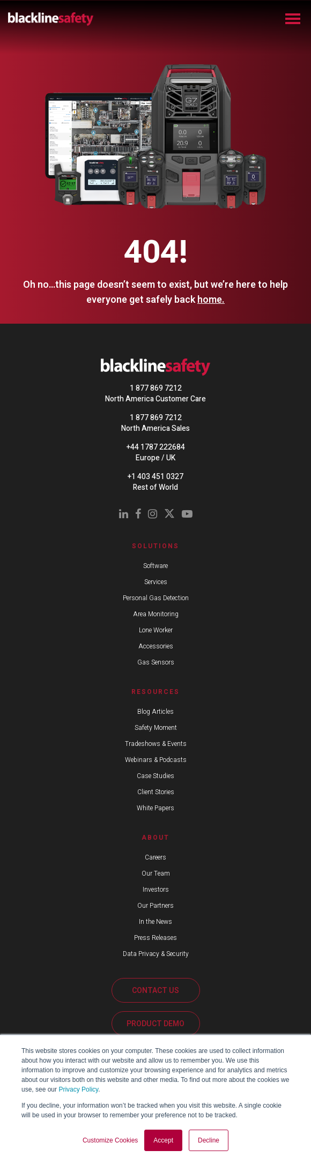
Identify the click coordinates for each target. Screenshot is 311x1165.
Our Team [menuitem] (156, 873)
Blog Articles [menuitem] (155, 711)
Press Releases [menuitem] (155, 938)
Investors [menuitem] (156, 889)
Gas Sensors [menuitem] (155, 662)
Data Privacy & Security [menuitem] (156, 954)
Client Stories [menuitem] (155, 792)
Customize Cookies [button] (110, 1140)
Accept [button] (163, 1140)
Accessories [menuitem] (155, 646)
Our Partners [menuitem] (155, 905)
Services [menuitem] (155, 582)
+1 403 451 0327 (155, 476)
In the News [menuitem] (155, 922)
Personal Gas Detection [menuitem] (156, 598)
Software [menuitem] (155, 566)
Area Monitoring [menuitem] (156, 614)
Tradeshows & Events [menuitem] (156, 744)
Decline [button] (208, 1140)
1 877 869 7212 (156, 388)
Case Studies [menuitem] (155, 776)
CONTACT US (155, 990)
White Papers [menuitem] (155, 808)
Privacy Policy (78, 1089)
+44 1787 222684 (156, 447)
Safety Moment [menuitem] (156, 728)
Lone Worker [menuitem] (156, 630)
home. (211, 300)
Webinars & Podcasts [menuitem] (156, 760)
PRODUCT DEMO (155, 1023)
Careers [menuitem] (155, 857)
